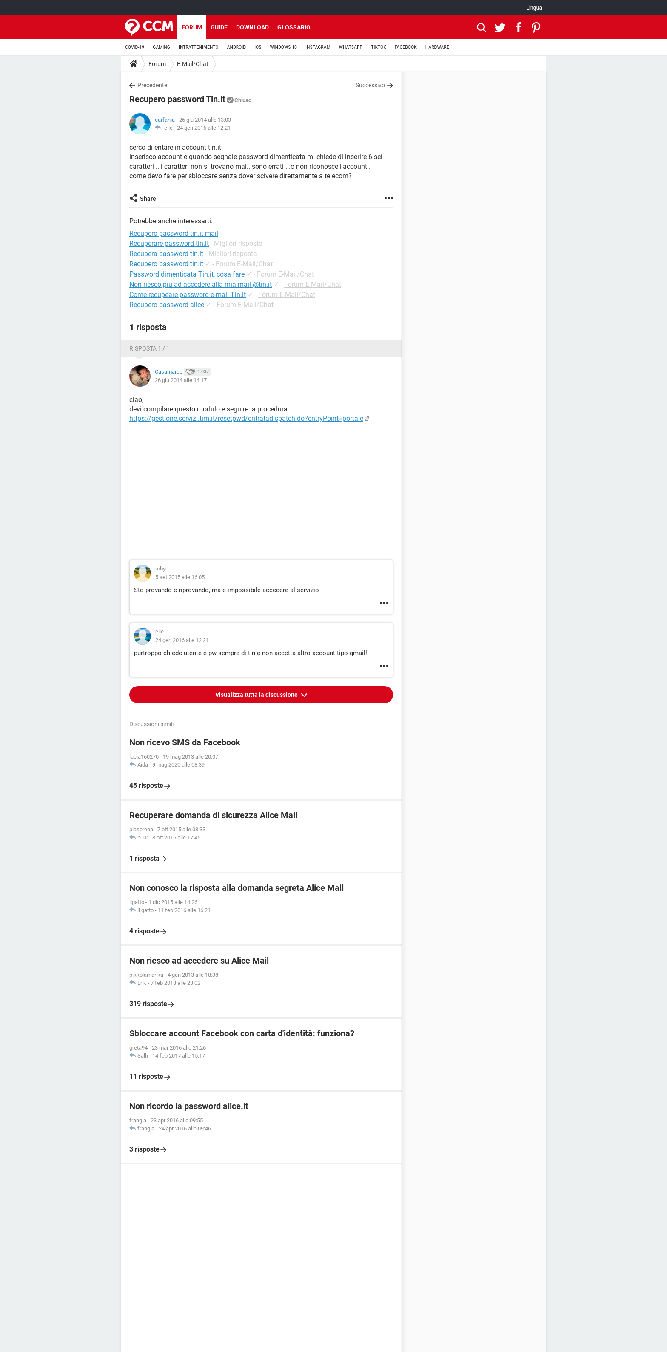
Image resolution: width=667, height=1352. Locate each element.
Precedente (152, 85)
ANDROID (236, 47)
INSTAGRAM (318, 47)
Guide (219, 27)
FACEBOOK (406, 47)
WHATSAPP (350, 47)
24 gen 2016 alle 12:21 (204, 128)
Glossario (294, 27)
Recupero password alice (166, 305)
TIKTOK (378, 47)
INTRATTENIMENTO (199, 47)
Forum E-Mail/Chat (244, 264)
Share (148, 198)
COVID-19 (134, 47)
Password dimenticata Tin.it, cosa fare (187, 274)
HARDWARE (437, 47)
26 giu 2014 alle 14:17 (181, 380)
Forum (192, 27)
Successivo (370, 85)
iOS (257, 47)
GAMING (161, 47)
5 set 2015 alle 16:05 (180, 577)
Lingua (534, 7)
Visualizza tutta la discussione (257, 694)
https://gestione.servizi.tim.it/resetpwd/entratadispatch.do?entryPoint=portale (246, 418)
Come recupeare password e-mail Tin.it (187, 295)
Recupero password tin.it (166, 264)
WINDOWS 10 (283, 47)
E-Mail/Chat (192, 63)
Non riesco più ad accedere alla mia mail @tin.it (200, 284)
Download (252, 27)
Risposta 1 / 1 (149, 348)
